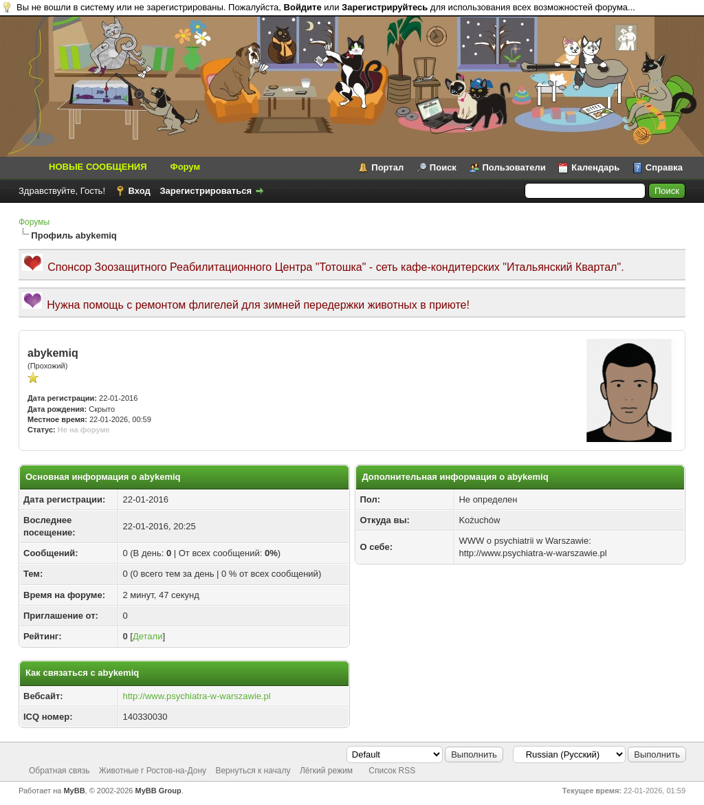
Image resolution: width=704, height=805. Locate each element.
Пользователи (514, 167)
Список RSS (391, 770)
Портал (387, 167)
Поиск (443, 167)
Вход (140, 191)
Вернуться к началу (252, 770)
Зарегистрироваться (206, 191)
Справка (664, 167)
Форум (185, 167)
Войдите (303, 7)
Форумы (34, 222)
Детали (148, 636)
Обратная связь (59, 770)
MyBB (74, 790)
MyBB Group (158, 790)
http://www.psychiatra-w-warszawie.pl (196, 696)
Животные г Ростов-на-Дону (152, 770)
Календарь (595, 167)
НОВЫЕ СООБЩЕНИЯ (98, 167)
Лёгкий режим (326, 770)
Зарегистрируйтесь (385, 7)
